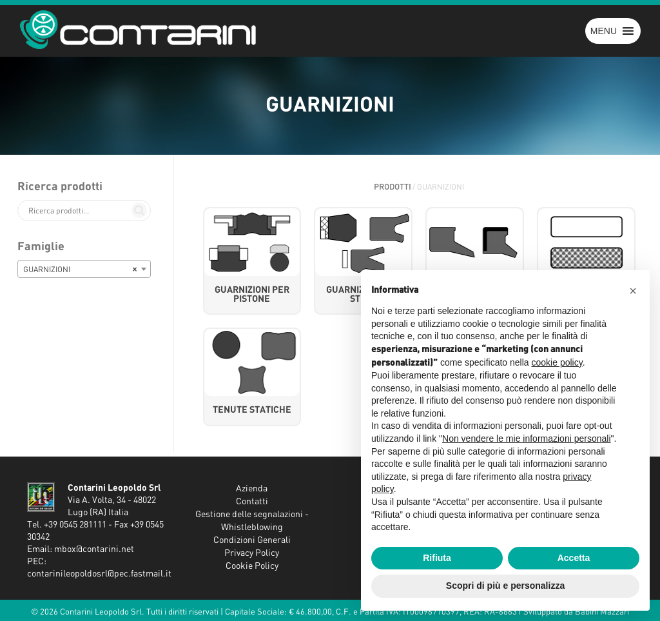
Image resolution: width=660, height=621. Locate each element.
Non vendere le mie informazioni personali (526, 438)
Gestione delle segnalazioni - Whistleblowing (252, 521)
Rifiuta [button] (437, 558)
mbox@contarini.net (94, 549)
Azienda (251, 488)
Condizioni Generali (252, 540)
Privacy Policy (251, 553)
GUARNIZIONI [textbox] (80, 270)
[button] (603, 31)
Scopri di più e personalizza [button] (505, 585)
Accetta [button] (574, 558)
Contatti (252, 501)
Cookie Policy (252, 566)
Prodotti (392, 187)
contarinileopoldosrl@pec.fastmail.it (99, 573)
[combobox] (84, 269)
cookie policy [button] (557, 362)
